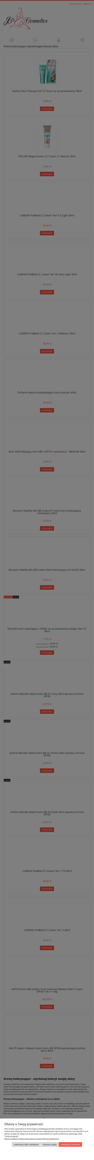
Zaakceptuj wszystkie (70, 1144)
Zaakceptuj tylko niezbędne (26, 1144)
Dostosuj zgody (50, 1144)
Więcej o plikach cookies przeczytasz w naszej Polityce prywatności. (31, 1138)
